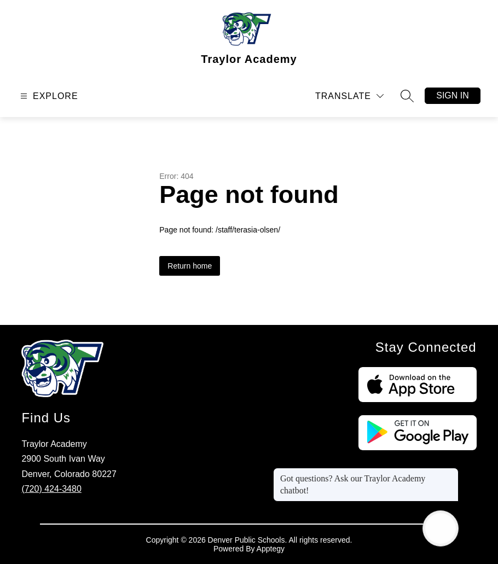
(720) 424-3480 (51, 488)
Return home (189, 265)
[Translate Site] (349, 96)
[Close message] (450, 473)
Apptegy (271, 548)
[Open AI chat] (440, 528)
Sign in (452, 95)
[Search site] (407, 95)
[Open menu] (48, 96)
